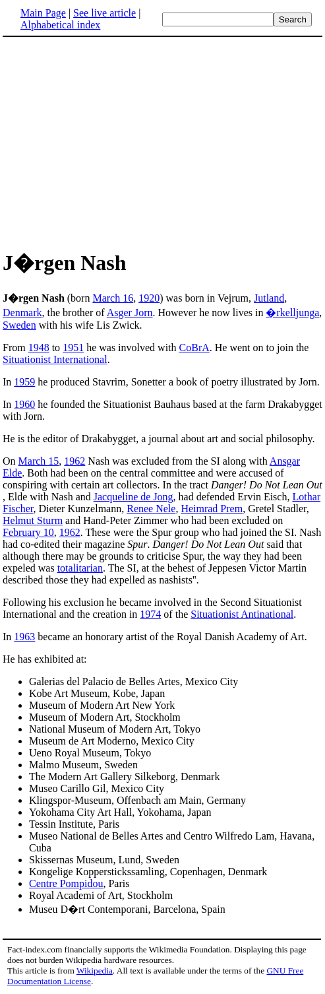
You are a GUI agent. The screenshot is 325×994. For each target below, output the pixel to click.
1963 (24, 636)
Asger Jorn (130, 312)
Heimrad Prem (212, 508)
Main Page (43, 12)
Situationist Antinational (242, 614)
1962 (74, 461)
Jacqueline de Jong (133, 496)
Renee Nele (151, 508)
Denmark (22, 312)
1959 (24, 381)
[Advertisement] (113, 141)
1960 (24, 404)
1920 (149, 298)
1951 (73, 347)
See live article (104, 12)
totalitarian (80, 568)
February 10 (28, 532)
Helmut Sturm (33, 520)
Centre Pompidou (66, 883)
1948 (38, 347)
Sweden (19, 325)
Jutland (269, 298)
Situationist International (55, 359)
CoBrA (194, 347)
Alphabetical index (60, 24)
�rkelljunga (292, 312)
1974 (150, 614)
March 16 (112, 298)
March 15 (38, 461)
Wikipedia (94, 971)
